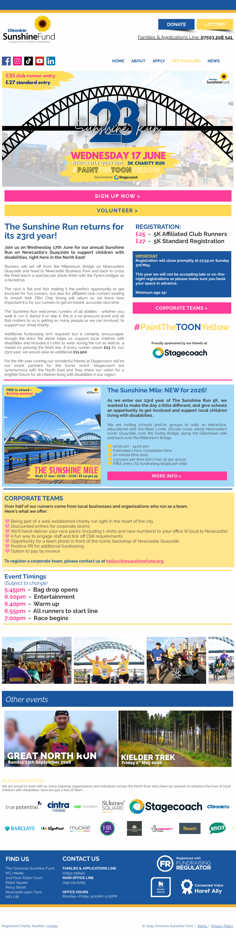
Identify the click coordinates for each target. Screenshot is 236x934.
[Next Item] (226, 660)
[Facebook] (6, 61)
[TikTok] (28, 61)
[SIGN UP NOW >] (118, 196)
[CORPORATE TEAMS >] (182, 308)
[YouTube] (39, 61)
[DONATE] (176, 24)
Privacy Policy (222, 926)
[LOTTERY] (215, 24)
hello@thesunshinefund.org (134, 560)
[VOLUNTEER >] (118, 210)
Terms (202, 926)
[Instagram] (17, 61)
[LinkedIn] (50, 61)
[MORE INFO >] (167, 476)
